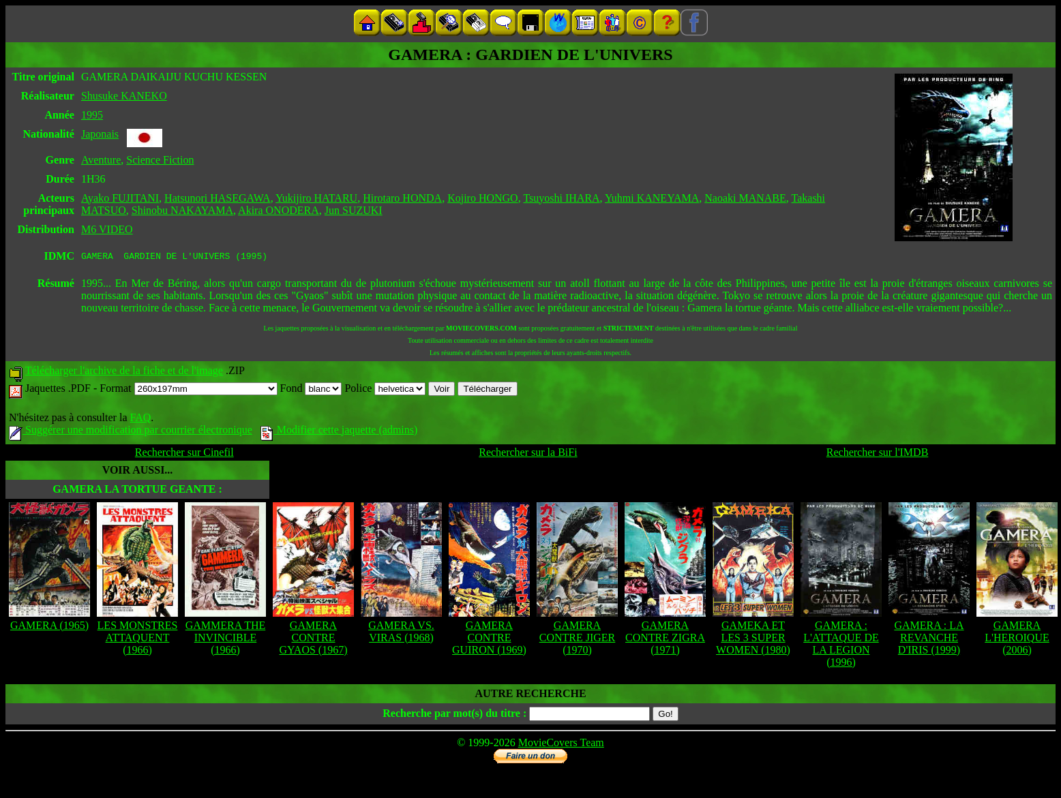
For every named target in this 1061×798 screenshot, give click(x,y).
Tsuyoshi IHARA (561, 198)
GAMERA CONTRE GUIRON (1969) (489, 639)
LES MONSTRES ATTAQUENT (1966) (138, 639)
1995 (92, 115)
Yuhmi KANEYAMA (652, 198)
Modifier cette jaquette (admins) (339, 432)
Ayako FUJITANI (120, 198)
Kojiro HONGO (482, 198)
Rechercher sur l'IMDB (877, 454)
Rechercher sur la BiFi (528, 454)
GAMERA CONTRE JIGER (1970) (577, 639)
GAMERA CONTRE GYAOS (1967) (314, 639)
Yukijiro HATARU (316, 198)
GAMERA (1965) (49, 627)
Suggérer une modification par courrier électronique (130, 432)
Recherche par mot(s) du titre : (454, 715)
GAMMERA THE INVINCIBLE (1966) (225, 639)
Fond (311, 390)
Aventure (101, 160)
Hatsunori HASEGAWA (217, 198)
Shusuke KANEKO (124, 96)
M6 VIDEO (107, 229)
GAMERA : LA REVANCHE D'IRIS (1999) (928, 639)
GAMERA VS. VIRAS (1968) (401, 633)
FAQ (140, 419)
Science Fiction (160, 160)
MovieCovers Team (561, 744)
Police (384, 390)
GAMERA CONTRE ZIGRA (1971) (665, 639)
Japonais (100, 134)
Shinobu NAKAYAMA (182, 210)
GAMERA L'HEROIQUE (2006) (1017, 639)
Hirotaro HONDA (402, 198)
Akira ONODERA (278, 210)
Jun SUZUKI (354, 210)
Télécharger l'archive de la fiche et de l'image (124, 372)
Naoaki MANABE (745, 198)
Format (188, 390)
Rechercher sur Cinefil (184, 454)
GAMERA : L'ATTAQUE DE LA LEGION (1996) (840, 645)
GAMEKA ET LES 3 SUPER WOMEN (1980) (753, 639)
